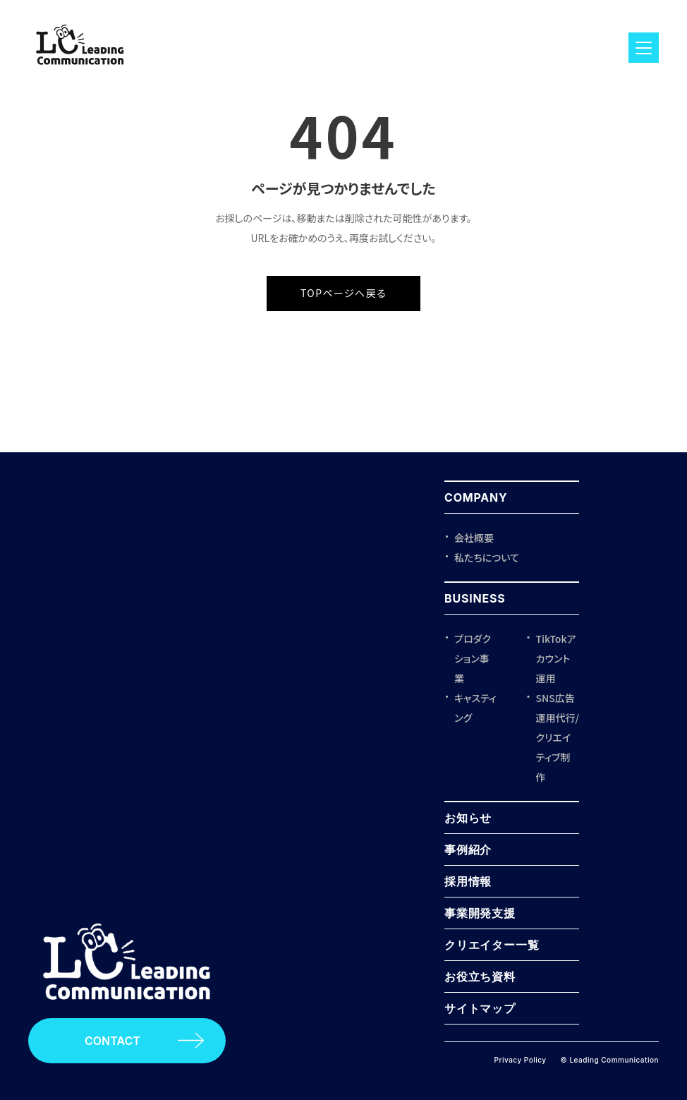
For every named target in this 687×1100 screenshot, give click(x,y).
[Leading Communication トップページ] (127, 1013)
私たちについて (486, 557)
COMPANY (476, 497)
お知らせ (468, 818)
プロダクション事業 (472, 658)
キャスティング (475, 708)
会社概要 (474, 538)
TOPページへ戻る (343, 293)
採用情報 (468, 881)
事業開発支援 (480, 913)
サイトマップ (480, 1008)
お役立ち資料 (480, 976)
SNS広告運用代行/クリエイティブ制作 (557, 737)
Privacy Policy (520, 1060)
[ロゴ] (80, 70)
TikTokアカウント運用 (556, 658)
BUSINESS (475, 598)
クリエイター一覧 (491, 945)
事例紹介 (468, 849)
